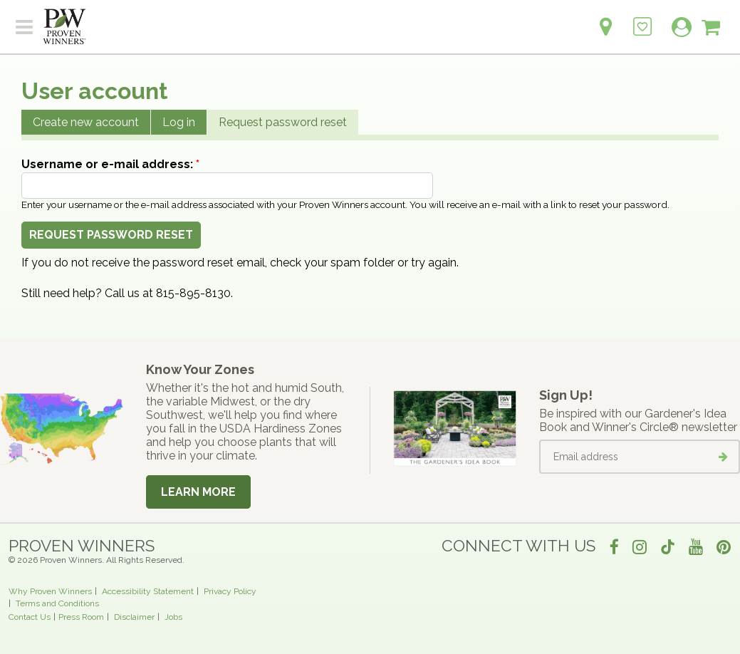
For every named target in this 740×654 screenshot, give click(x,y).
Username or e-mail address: (110, 164)
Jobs (173, 617)
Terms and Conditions (57, 603)
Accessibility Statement (148, 591)
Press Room (81, 617)
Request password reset (283, 122)
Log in (178, 122)
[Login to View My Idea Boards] (642, 19)
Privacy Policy (230, 591)
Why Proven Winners (50, 591)
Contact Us (30, 617)
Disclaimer (134, 617)
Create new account (86, 122)
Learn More (198, 492)
